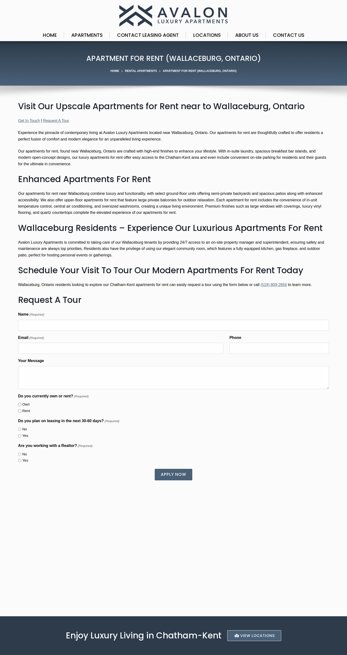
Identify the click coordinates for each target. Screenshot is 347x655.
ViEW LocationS (255, 635)
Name (31, 314)
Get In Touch (29, 121)
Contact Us (288, 35)
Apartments (87, 35)
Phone (235, 338)
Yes (25, 435)
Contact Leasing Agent (148, 35)
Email (31, 337)
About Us (247, 35)
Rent (26, 411)
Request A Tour (56, 121)
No (24, 429)
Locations (207, 35)
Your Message (31, 361)
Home (50, 35)
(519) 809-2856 (273, 285)
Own (26, 404)
